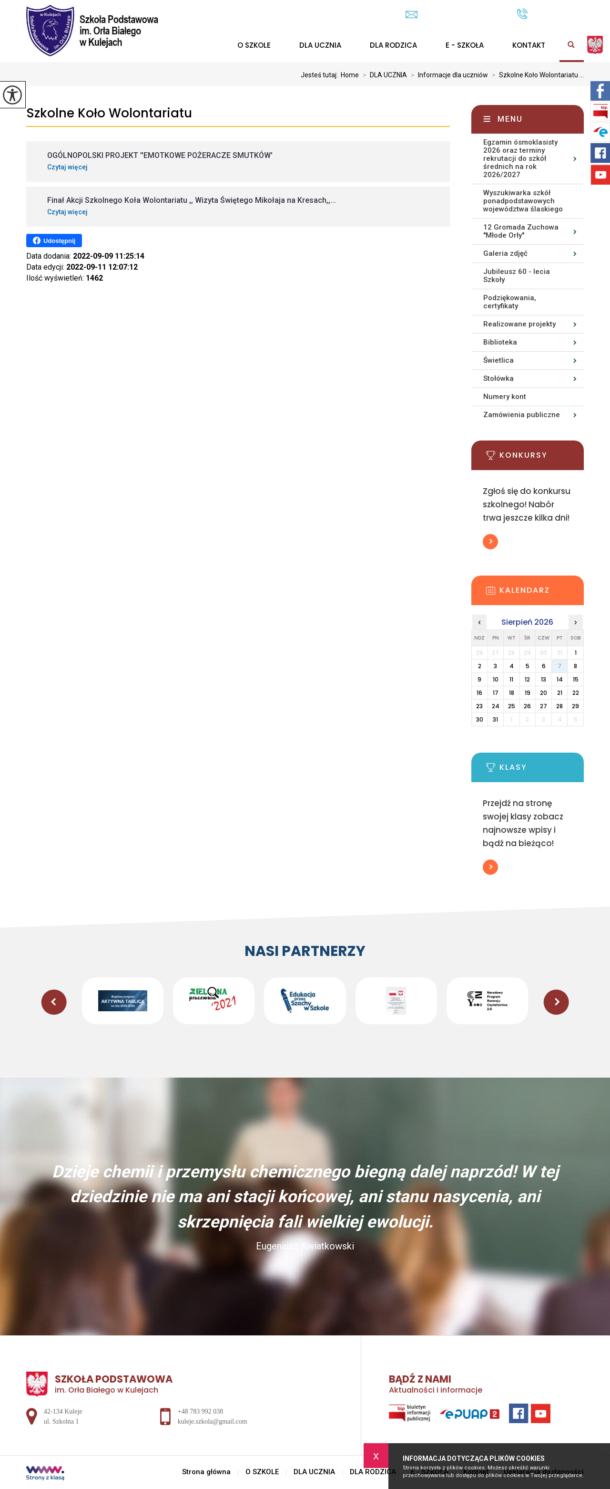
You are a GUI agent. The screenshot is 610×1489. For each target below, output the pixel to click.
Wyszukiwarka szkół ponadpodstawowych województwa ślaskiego (523, 201)
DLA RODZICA (393, 45)
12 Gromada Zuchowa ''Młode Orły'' (521, 231)
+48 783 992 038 (550, 14)
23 (479, 706)
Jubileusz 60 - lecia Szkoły (516, 275)
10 (495, 679)
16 (479, 693)
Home (350, 75)
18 (511, 693)
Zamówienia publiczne (521, 414)
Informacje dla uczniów (447, 75)
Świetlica (498, 360)
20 (543, 693)
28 (559, 706)
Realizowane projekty (519, 324)
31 (495, 719)
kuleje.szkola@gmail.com (456, 14)
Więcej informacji (490, 541)
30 (479, 719)
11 (511, 679)
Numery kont (504, 396)
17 (495, 693)
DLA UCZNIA (320, 45)
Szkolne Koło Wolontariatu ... (536, 75)
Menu (510, 119)
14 (560, 679)
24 (495, 706)
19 (527, 693)
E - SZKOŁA (465, 45)
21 (559, 693)
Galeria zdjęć (505, 253)
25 (511, 706)
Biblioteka (500, 342)
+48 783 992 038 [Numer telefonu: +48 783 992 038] (200, 1411)
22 (575, 693)
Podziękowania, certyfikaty (509, 302)
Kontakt (528, 45)
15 (576, 679)
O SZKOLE (254, 45)
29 (575, 706)
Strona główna (206, 1472)
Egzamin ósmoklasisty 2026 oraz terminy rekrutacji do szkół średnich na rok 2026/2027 (520, 158)
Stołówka (498, 378)
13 (543, 679)
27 (543, 706)
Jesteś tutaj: (321, 75)
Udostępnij (54, 240)
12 (527, 679)
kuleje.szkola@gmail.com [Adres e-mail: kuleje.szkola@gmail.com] (212, 1421)
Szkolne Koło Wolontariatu (109, 113)
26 (527, 706)
